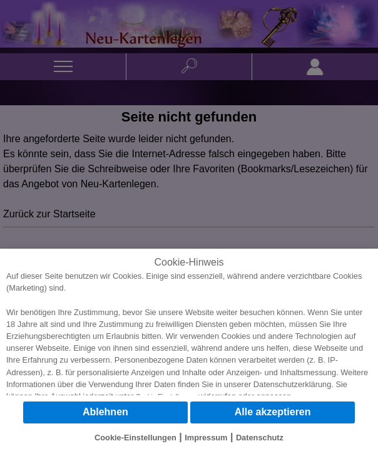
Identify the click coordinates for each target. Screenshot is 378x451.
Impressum (206, 437)
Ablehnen (105, 412)
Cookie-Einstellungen (135, 437)
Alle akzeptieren (273, 412)
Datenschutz (260, 437)
